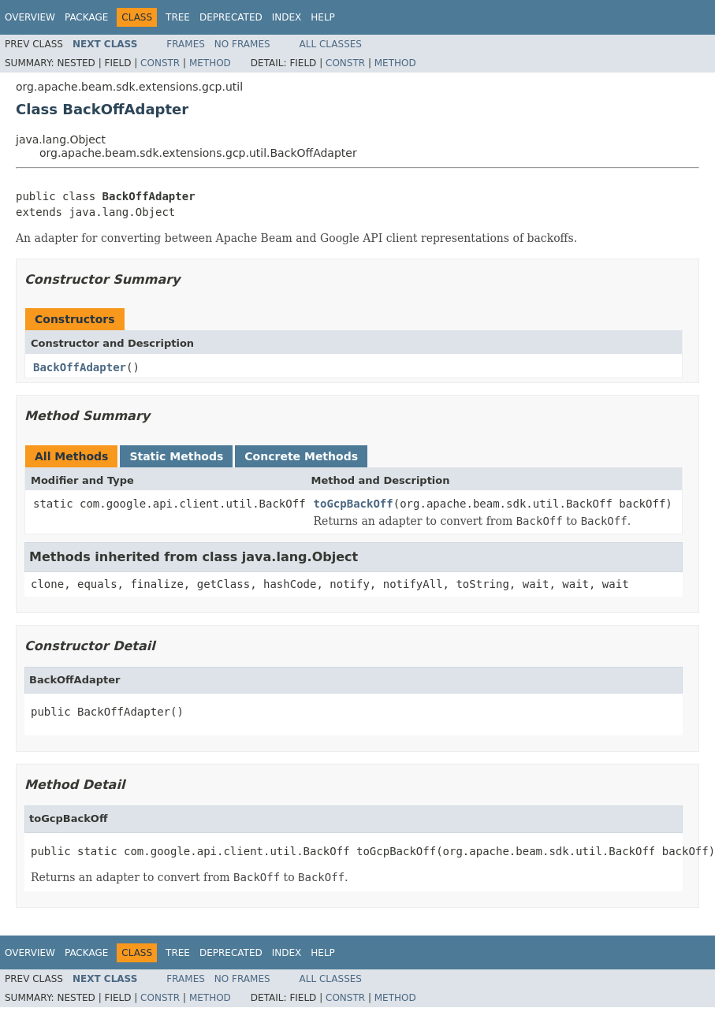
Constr (160, 63)
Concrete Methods (301, 456)
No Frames (242, 44)
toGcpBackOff (353, 503)
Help (323, 17)
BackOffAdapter (79, 367)
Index (287, 17)
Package (86, 17)
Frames (185, 44)
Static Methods (176, 456)
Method (210, 63)
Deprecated (231, 17)
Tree (178, 17)
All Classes (331, 44)
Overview (30, 17)
